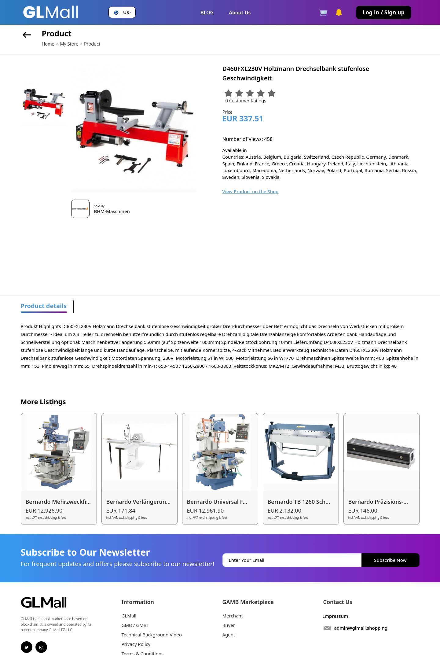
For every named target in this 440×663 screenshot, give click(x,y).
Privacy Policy (136, 644)
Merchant (232, 616)
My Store (69, 44)
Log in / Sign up (384, 12)
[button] (122, 12)
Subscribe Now (390, 560)
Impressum (335, 616)
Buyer (228, 625)
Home (48, 44)
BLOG (207, 12)
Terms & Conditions (143, 653)
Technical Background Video (152, 635)
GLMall (129, 616)
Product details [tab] (44, 306)
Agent (228, 635)
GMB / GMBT (135, 625)
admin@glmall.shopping (361, 628)
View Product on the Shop (250, 191)
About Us (240, 12)
